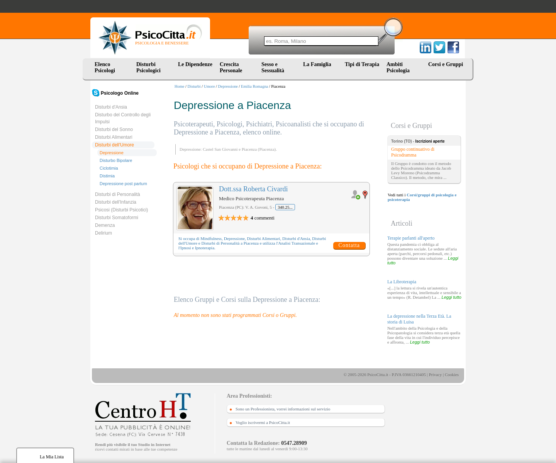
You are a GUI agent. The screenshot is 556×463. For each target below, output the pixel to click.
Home (179, 86)
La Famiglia (318, 64)
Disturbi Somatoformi (116, 217)
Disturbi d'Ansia (111, 107)
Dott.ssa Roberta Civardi (253, 189)
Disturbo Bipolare (116, 160)
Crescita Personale (231, 67)
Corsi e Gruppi (445, 64)
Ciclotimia (109, 168)
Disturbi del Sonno (114, 129)
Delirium (103, 233)
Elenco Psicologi (105, 67)
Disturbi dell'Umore (114, 145)
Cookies (452, 374)
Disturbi (194, 86)
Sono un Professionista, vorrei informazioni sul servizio (283, 409)
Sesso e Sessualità (272, 67)
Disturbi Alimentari (113, 137)
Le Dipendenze (195, 64)
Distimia (107, 176)
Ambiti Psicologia (398, 67)
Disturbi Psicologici (148, 67)
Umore (209, 86)
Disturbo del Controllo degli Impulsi (123, 118)
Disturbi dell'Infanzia (115, 202)
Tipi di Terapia (362, 64)
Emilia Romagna (254, 86)
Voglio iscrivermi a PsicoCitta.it (263, 422)
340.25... (285, 207)
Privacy (435, 374)
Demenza (105, 225)
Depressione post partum (123, 183)
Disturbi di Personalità (117, 194)
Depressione (228, 86)
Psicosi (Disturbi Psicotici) (121, 210)
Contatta (349, 245)
